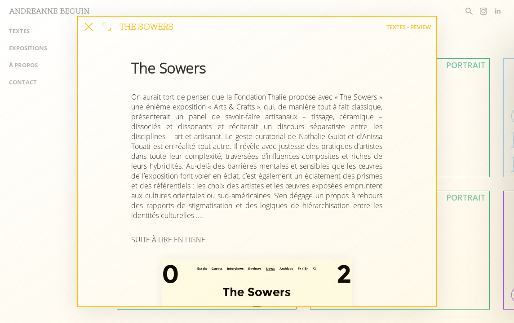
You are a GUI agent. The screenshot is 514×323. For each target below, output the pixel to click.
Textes (19, 31)
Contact (23, 82)
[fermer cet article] (89, 27)
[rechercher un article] (469, 11)
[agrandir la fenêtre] (107, 27)
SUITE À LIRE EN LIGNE (168, 239)
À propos (23, 65)
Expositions (28, 48)
